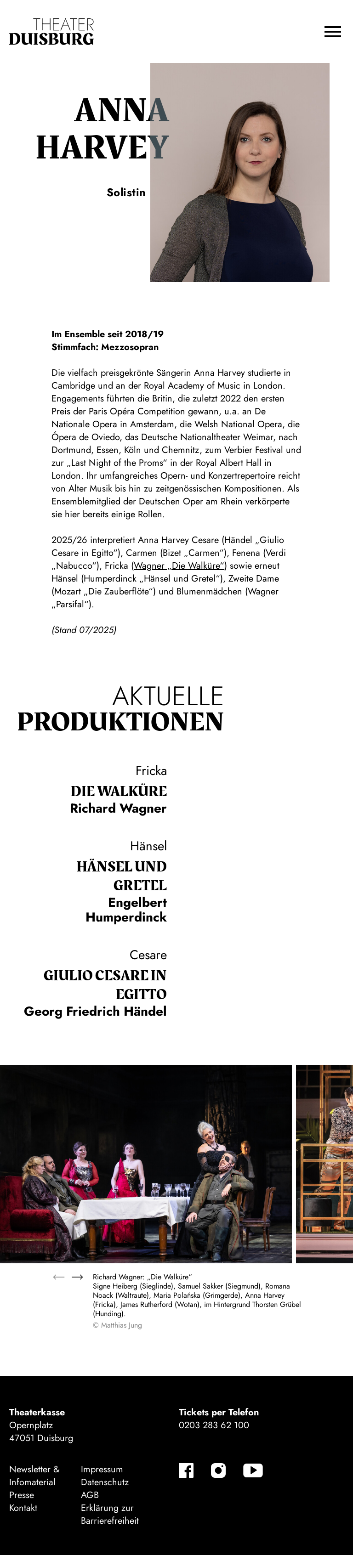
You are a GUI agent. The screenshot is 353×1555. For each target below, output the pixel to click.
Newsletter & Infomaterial (34, 1476)
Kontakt (23, 1508)
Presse (21, 1495)
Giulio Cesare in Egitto (105, 985)
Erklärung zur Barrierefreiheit (110, 1514)
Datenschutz (105, 1482)
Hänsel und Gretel (121, 876)
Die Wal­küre (119, 792)
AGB (90, 1495)
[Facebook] (186, 1470)
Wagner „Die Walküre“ (179, 565)
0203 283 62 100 (214, 1425)
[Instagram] (218, 1470)
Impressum (102, 1469)
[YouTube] (253, 1470)
